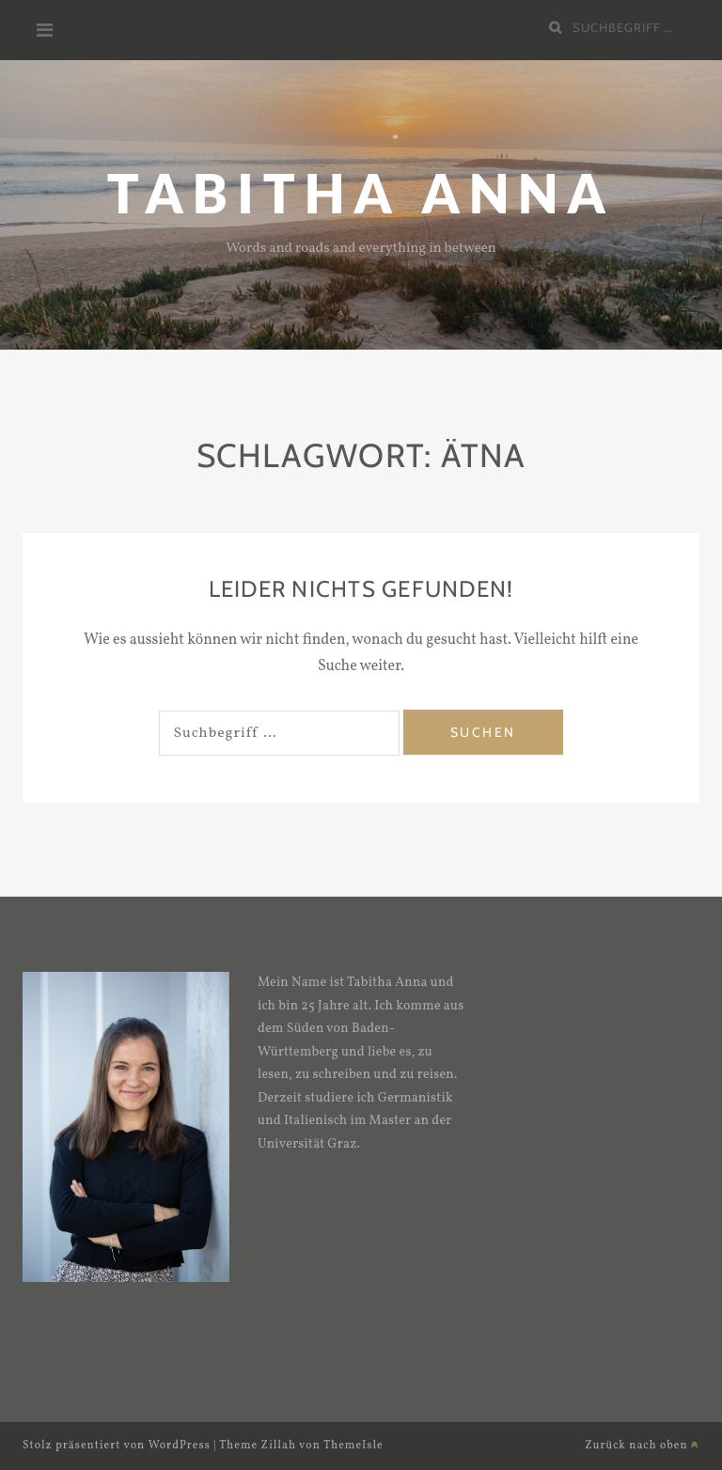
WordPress (180, 1445)
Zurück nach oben (642, 1445)
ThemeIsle (353, 1445)
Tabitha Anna (361, 193)
